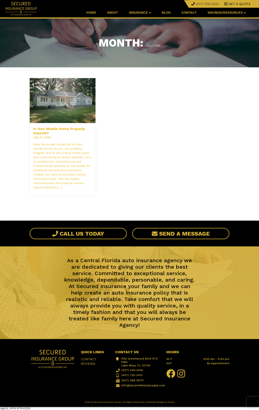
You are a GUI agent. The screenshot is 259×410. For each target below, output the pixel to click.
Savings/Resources (227, 12)
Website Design (154, 402)
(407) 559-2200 (205, 4)
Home (91, 12)
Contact (189, 12)
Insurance (140, 12)
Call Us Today (78, 233)
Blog (166, 12)
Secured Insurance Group (107, 402)
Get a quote (237, 4)
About (112, 12)
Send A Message (181, 233)
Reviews (88, 363)
